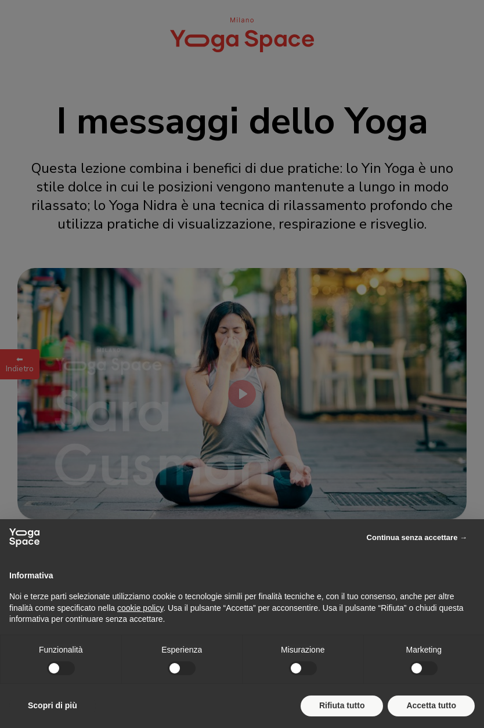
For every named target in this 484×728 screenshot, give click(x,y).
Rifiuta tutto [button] (342, 705)
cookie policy (140, 608)
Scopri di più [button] (52, 705)
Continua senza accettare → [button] (417, 537)
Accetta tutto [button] (431, 705)
